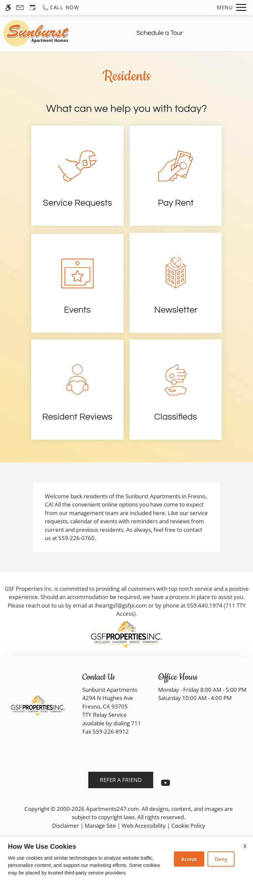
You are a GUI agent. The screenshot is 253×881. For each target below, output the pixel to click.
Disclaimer (65, 825)
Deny (221, 859)
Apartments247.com (112, 809)
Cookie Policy (188, 825)
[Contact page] (20, 7)
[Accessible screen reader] (8, 7)
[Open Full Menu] (231, 7)
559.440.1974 (204, 605)
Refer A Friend (121, 780)
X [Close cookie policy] (244, 846)
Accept (189, 859)
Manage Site (100, 825)
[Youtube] (165, 785)
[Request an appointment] (32, 7)
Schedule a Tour (159, 33)
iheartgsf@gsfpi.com (121, 605)
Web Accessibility (144, 825)
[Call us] (60, 7)
